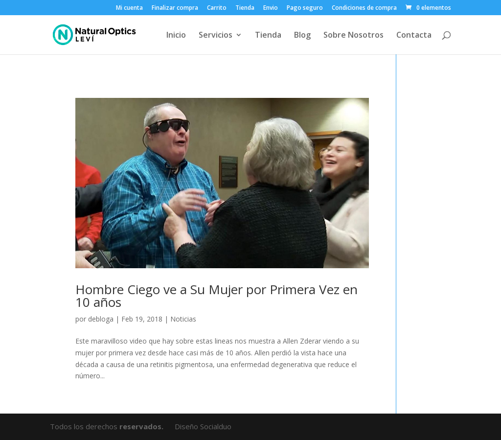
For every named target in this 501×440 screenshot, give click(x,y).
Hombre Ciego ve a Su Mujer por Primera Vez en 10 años (216, 295)
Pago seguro (305, 8)
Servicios (215, 35)
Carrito (217, 8)
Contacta (414, 35)
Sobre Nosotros (353, 35)
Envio (270, 8)
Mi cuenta (129, 8)
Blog (302, 35)
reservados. (142, 426)
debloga (101, 319)
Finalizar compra (175, 8)
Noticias (183, 319)
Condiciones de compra (364, 8)
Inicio (176, 35)
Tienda (244, 8)
